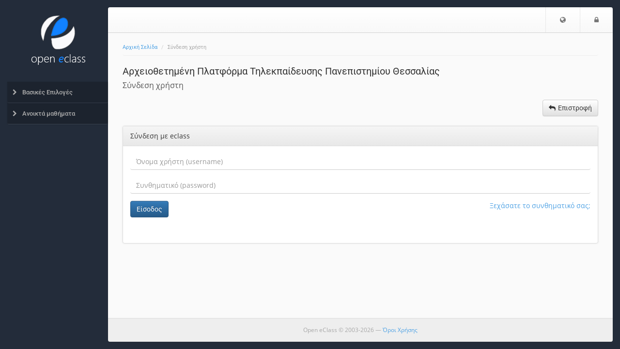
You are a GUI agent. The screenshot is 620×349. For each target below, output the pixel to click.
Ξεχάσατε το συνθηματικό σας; (540, 205)
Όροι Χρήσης (400, 330)
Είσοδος (149, 209)
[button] (563, 19)
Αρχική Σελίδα (140, 47)
